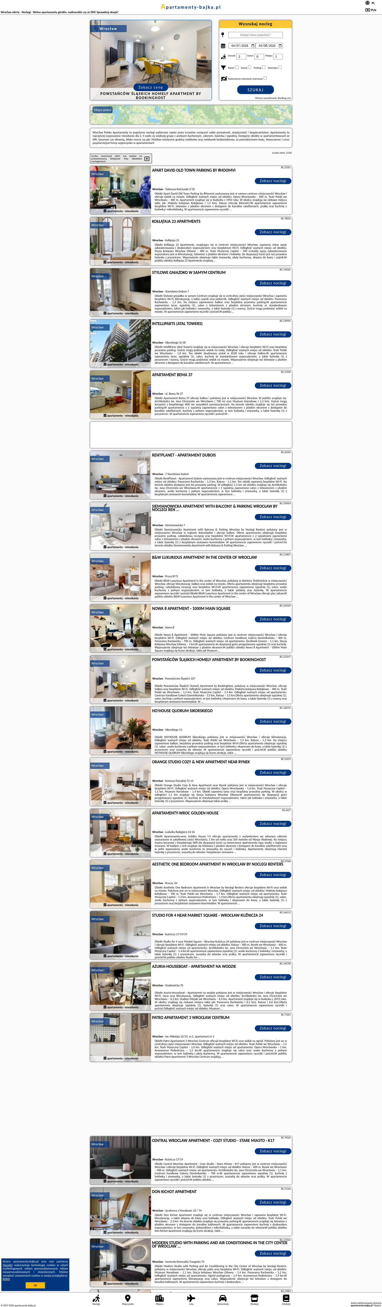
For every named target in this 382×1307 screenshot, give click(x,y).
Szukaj (256, 90)
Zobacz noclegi (273, 180)
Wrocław (97, 174)
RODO (6, 1279)
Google (8, 1265)
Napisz (377, 1305)
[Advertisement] (191, 1099)
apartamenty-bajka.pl (191, 7)
